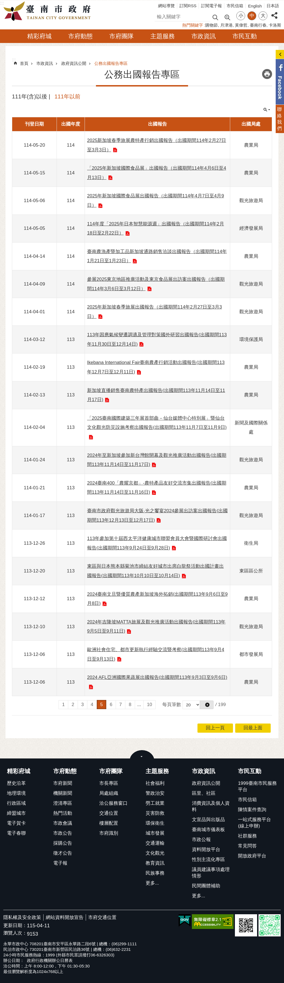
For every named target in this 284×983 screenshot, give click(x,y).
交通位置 (108, 813)
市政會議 (62, 823)
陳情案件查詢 (252, 809)
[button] (207, 705)
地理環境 (16, 793)
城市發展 (155, 833)
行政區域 (16, 803)
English (255, 6)
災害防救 (155, 813)
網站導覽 (166, 5)
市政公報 (201, 839)
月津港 (226, 25)
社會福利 (155, 783)
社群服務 (247, 836)
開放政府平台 (252, 856)
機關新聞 (62, 793)
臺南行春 (258, 25)
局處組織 (108, 793)
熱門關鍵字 (192, 25)
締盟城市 (16, 813)
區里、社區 (203, 793)
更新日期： (15, 925)
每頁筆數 (171, 704)
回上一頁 (215, 727)
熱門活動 (62, 813)
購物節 (211, 25)
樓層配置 (108, 823)
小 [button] (241, 15)
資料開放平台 (206, 849)
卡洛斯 (275, 25)
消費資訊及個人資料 (211, 806)
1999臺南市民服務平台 (257, 786)
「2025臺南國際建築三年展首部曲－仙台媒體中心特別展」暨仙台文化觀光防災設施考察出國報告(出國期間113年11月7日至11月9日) (157, 423)
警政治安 (155, 793)
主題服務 (162, 36)
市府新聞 (62, 783)
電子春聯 (16, 833)
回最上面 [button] (253, 727)
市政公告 (62, 833)
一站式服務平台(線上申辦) (254, 823)
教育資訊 (155, 863)
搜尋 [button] (215, 17)
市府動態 (80, 36)
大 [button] (263, 15)
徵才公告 (62, 853)
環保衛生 (155, 823)
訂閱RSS (187, 5)
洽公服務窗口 (113, 803)
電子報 (60, 863)
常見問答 (247, 846)
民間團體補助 (206, 885)
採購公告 (62, 843)
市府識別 (108, 833)
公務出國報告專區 (111, 63)
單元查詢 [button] (267, 110)
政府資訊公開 (73, 63)
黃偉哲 (241, 25)
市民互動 (244, 36)
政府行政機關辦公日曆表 (50, 960)
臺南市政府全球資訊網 (48, 11)
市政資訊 (203, 36)
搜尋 (159, 16)
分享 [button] (274, 12)
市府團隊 (121, 36)
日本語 (273, 5)
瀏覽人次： (15, 933)
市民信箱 (235, 5)
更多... (152, 883)
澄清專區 (62, 803)
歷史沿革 (16, 783)
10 (149, 704)
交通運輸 (155, 843)
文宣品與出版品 (208, 819)
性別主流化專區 (208, 859)
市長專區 (108, 783)
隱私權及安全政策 (22, 917)
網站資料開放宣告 (64, 917)
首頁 (24, 63)
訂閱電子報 (211, 5)
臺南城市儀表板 (208, 829)
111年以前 (68, 96)
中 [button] (252, 15)
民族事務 (155, 873)
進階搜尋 (227, 16)
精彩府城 (39, 36)
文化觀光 (155, 853)
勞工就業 (155, 803)
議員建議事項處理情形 (211, 872)
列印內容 (267, 74)
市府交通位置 (102, 917)
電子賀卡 (16, 823)
